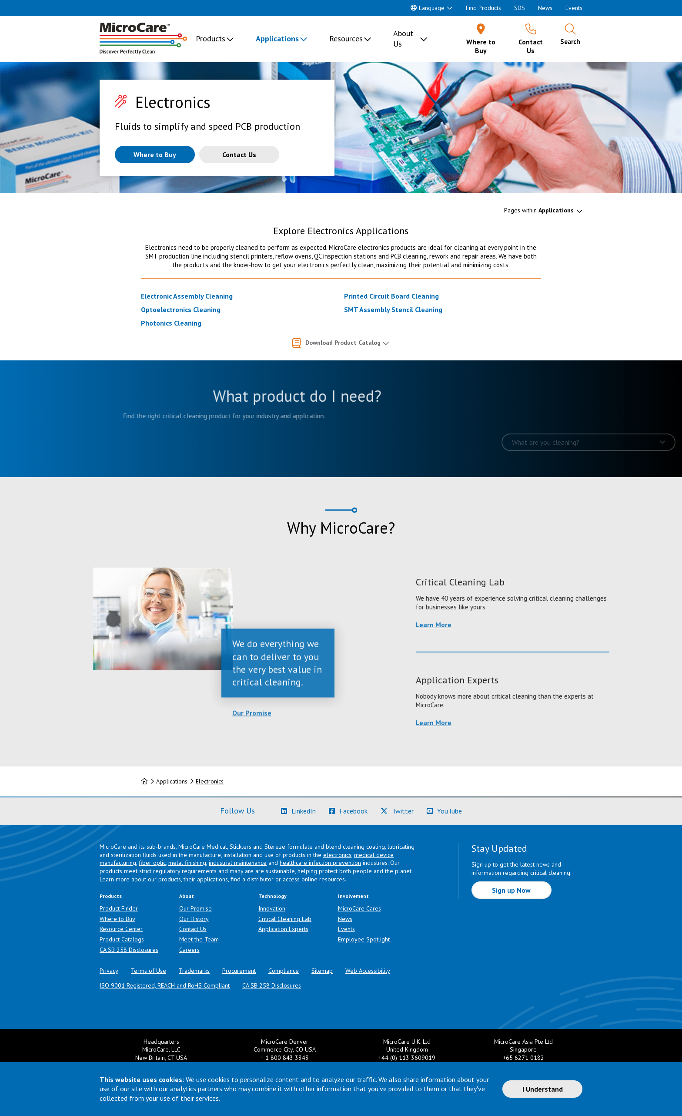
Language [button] (428, 8)
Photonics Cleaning (171, 323)
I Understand (542, 1089)
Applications (277, 39)
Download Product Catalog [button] (343, 342)
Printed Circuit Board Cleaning (391, 296)
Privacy (109, 971)
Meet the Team (199, 939)
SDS (519, 8)
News (545, 8)
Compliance (283, 971)
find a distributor (252, 879)
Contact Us (193, 929)
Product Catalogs (122, 939)
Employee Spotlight (364, 939)
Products (210, 39)
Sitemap (322, 971)
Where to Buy (117, 919)
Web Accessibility (367, 971)
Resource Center (121, 929)
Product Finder (119, 908)
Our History (194, 919)
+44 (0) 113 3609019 (406, 1058)
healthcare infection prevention (320, 863)
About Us (403, 38)
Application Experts (283, 929)
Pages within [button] (539, 210)
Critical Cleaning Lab (284, 919)
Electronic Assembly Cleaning (187, 296)
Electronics (210, 781)
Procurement (239, 971)
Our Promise (251, 752)
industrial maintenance (238, 863)
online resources (323, 879)
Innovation (271, 908)
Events (573, 8)
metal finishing (187, 863)
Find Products (483, 8)
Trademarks (194, 971)
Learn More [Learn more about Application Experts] (521, 722)
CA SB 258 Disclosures (129, 950)
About (186, 896)
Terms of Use (148, 971)
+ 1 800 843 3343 (285, 1058)
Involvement (353, 896)
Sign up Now (511, 890)
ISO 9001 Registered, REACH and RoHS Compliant (165, 985)
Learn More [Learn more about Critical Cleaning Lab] (521, 624)
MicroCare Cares (359, 908)
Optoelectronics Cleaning (181, 309)
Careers (189, 950)
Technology (272, 896)
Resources (346, 39)
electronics (337, 855)
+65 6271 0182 (523, 1058)
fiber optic (152, 863)
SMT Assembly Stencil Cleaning (393, 309)
